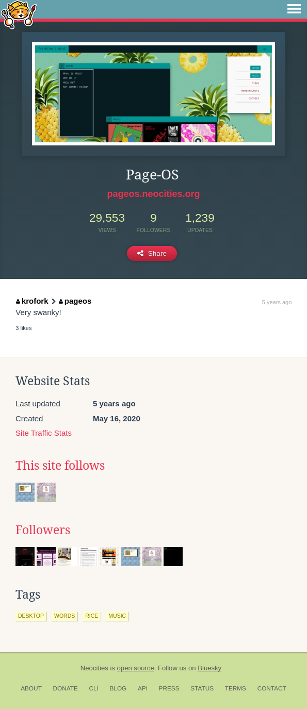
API (143, 688)
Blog (117, 688)
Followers (42, 530)
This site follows (60, 465)
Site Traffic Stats (43, 432)
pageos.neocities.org (153, 194)
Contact (271, 688)
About (31, 688)
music (117, 616)
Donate (65, 688)
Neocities (94, 668)
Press (169, 688)
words (64, 616)
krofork (32, 300)
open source (135, 668)
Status (202, 688)
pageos (75, 300)
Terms (235, 688)
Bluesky (209, 668)
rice (91, 616)
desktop (31, 616)
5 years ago (277, 302)
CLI (93, 688)
